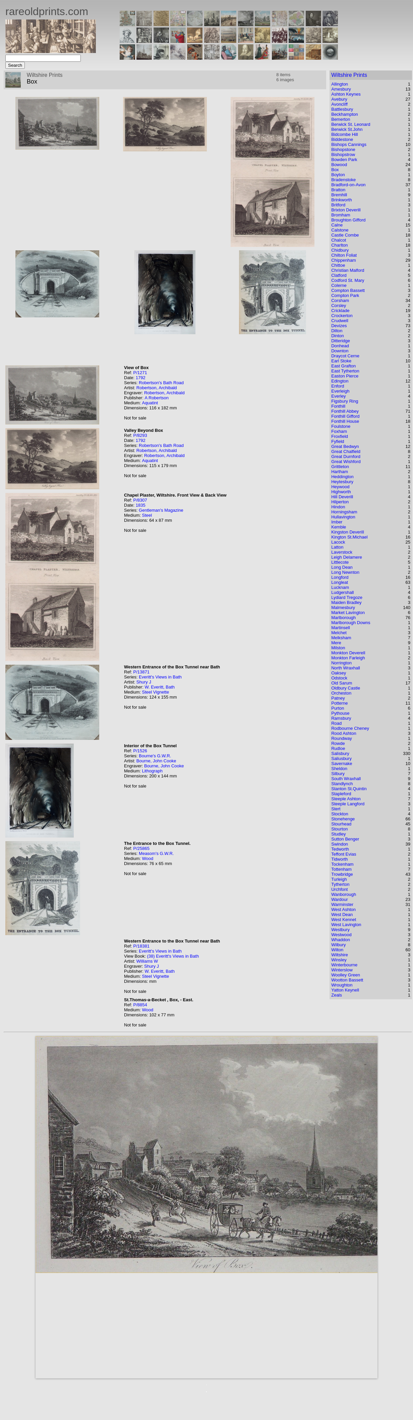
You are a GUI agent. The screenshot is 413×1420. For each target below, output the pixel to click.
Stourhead (341, 823)
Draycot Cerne (345, 355)
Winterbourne (344, 964)
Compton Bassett (348, 290)
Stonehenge (343, 818)
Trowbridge (342, 874)
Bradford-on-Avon (348, 184)
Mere (336, 642)
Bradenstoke (343, 179)
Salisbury (340, 753)
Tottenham (341, 869)
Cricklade (340, 310)
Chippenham (343, 260)
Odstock (339, 677)
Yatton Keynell (345, 990)
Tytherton (340, 884)
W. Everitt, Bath (159, 687)
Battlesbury (342, 109)
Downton (339, 350)
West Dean (342, 914)
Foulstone (340, 426)
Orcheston (341, 693)
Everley (338, 396)
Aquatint (150, 402)
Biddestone (342, 139)
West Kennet (343, 919)
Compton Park (345, 295)
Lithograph (152, 770)
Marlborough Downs (350, 622)
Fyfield (337, 441)
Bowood (339, 164)
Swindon (339, 844)
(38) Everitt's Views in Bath (173, 956)
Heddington (342, 476)
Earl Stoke (341, 360)
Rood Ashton (343, 733)
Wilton (337, 949)
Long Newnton (345, 572)
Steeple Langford (347, 803)
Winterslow (342, 969)
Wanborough (343, 894)
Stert (335, 808)
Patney (338, 698)
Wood (147, 858)
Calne (337, 224)
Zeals (336, 995)
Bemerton (340, 119)
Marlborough (343, 617)
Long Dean (342, 567)
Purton (337, 708)
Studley (338, 833)
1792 (140, 377)
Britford (338, 204)
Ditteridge (340, 340)
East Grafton (343, 365)
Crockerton (342, 315)
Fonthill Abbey (345, 411)
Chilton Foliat (344, 255)
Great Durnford (345, 456)
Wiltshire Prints (349, 75)
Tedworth (340, 849)
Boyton (338, 174)
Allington (339, 84)
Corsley (338, 305)
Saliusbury (341, 758)
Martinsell (340, 627)
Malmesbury (343, 607)
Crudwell (339, 320)
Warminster (342, 904)
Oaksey (338, 672)
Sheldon (339, 768)
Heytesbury (342, 481)
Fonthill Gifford (345, 416)
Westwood (341, 934)
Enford (337, 386)
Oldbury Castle (345, 688)
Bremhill (339, 194)
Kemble (338, 526)
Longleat (339, 582)
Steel (147, 515)
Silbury (338, 773)
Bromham (340, 214)
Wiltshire (339, 954)
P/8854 (140, 1004)
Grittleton (340, 466)
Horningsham (344, 511)
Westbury (340, 929)
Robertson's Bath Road (161, 382)
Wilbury (338, 944)
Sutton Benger (345, 839)
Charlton (339, 245)
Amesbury (341, 89)
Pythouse (340, 713)
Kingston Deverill (347, 532)
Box (335, 169)
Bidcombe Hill (344, 134)
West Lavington (346, 924)
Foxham (339, 431)
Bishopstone (343, 149)
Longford (339, 577)
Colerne (339, 285)
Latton (337, 547)
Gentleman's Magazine (161, 510)
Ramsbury (341, 718)
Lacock (338, 542)
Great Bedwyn (345, 446)
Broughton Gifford (348, 219)
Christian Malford (347, 270)
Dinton (337, 335)
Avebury (339, 99)
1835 (140, 505)
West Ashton (343, 909)
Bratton (338, 189)
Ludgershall (342, 592)
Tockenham (342, 864)
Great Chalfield (345, 451)
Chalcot (338, 240)
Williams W (147, 961)
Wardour (339, 899)
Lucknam (340, 587)
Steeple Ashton (345, 798)
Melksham (341, 637)
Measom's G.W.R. (156, 853)
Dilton (336, 330)
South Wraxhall (346, 778)
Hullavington (343, 516)
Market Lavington (348, 612)
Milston (338, 647)
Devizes (339, 325)
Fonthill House (345, 421)
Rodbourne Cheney (350, 728)
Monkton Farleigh (348, 657)
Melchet (339, 632)
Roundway (341, 738)
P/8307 (140, 500)
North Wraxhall (345, 667)
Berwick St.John (346, 129)
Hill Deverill (342, 496)
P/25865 (141, 848)
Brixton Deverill (345, 209)
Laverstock (341, 552)
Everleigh (340, 391)
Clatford (339, 275)
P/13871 (141, 671)
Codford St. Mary (347, 280)
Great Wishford (345, 461)
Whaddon (340, 939)
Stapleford (341, 793)
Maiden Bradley (346, 602)
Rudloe (338, 748)
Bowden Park (344, 159)
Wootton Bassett (347, 979)
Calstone (339, 230)
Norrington (341, 662)
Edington (339, 381)
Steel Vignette (155, 692)
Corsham (340, 300)
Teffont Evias (343, 854)
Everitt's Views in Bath (160, 676)
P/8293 (140, 435)
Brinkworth (341, 199)
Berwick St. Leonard (350, 124)
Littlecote (340, 562)
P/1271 (140, 372)
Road (336, 723)
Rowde (338, 743)
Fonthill (338, 406)
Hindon (338, 506)
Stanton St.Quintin (349, 788)
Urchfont (339, 889)
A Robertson (156, 397)
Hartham (339, 471)
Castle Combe (345, 235)
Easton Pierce (344, 375)
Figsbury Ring (344, 401)
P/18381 (141, 946)
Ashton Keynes (345, 94)
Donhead (340, 345)
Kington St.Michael (349, 537)
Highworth (341, 491)
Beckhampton (344, 114)
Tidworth (339, 859)
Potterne (339, 703)
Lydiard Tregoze (346, 597)
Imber (336, 521)
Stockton (339, 813)
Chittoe (338, 265)
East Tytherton (345, 370)
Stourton (339, 828)
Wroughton (341, 984)
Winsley (339, 959)
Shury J (143, 681)
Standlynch (342, 783)
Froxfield (339, 436)
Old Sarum (341, 683)
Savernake (341, 763)
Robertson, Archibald (156, 387)
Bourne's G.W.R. (155, 755)
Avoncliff (339, 104)
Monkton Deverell (348, 652)
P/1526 (140, 750)
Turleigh (339, 879)
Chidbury (340, 250)
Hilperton (340, 501)
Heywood (340, 486)
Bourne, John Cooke (156, 760)
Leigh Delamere (346, 557)
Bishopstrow (343, 154)
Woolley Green (345, 974)
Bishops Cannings (348, 144)
